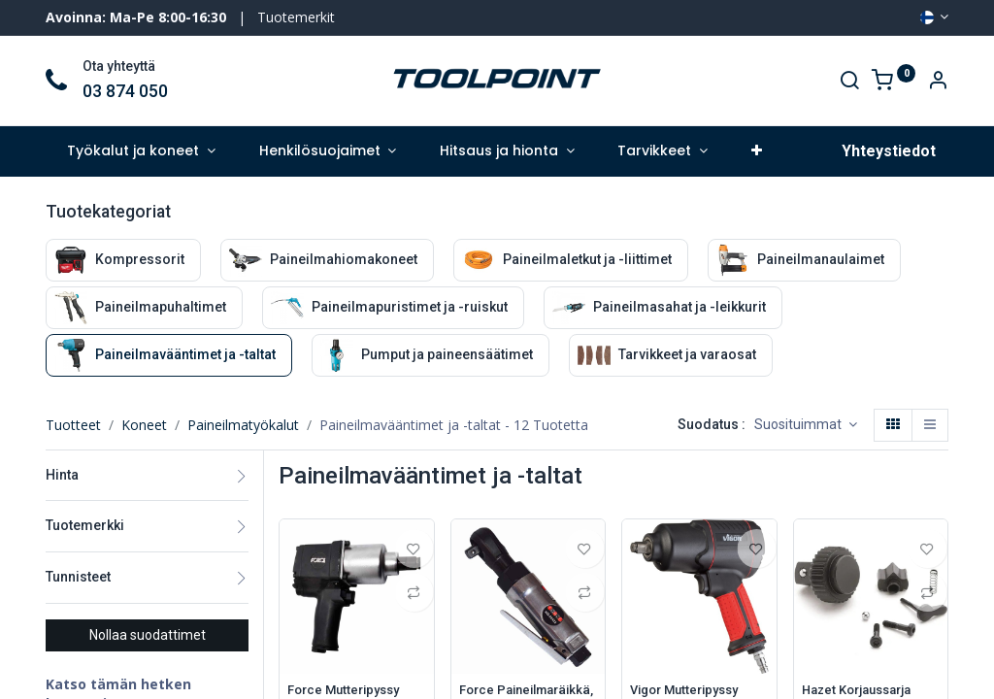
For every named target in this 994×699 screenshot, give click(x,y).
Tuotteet (73, 425)
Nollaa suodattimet (147, 635)
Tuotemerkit (296, 17)
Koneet (144, 425)
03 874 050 (125, 91)
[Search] (849, 82)
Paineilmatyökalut (243, 425)
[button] (756, 151)
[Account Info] (937, 82)
